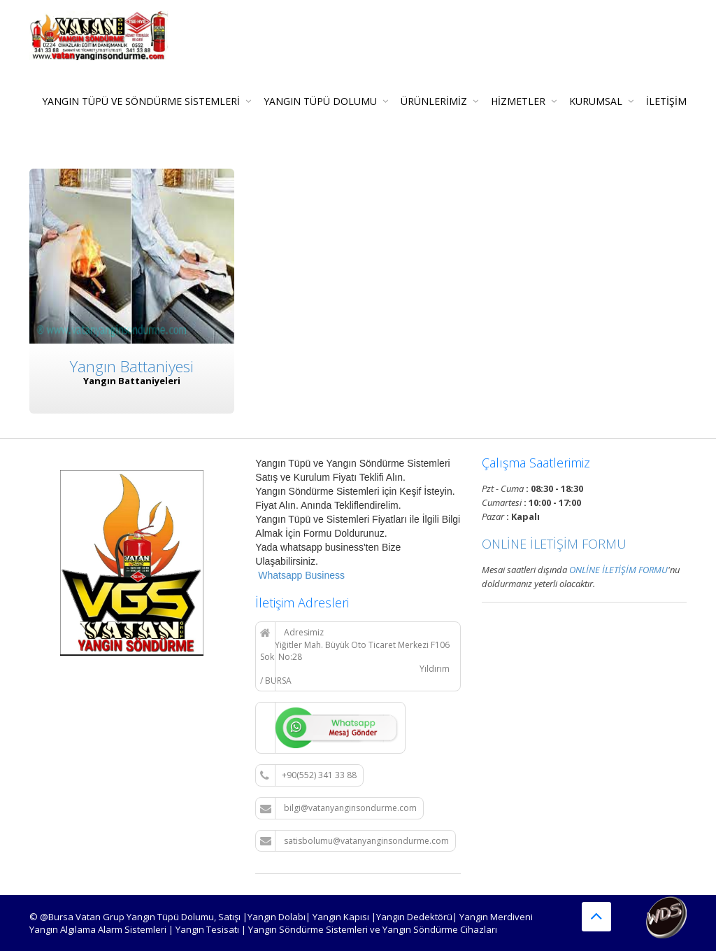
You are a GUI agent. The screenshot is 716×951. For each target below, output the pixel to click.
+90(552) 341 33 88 (308, 775)
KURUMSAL (595, 101)
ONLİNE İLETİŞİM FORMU (554, 543)
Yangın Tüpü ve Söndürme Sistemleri (141, 101)
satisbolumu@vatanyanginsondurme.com (354, 841)
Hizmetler (518, 101)
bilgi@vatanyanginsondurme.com (338, 808)
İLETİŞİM (666, 101)
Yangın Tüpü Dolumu (320, 101)
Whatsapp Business (300, 575)
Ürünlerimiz (434, 101)
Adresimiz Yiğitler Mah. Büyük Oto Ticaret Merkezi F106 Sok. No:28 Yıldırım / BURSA (355, 656)
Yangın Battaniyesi (132, 365)
